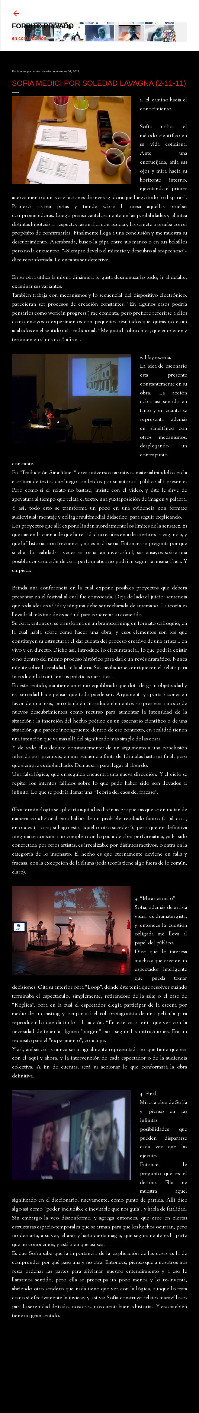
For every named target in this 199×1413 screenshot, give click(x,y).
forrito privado (43, 26)
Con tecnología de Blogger (99, 1389)
